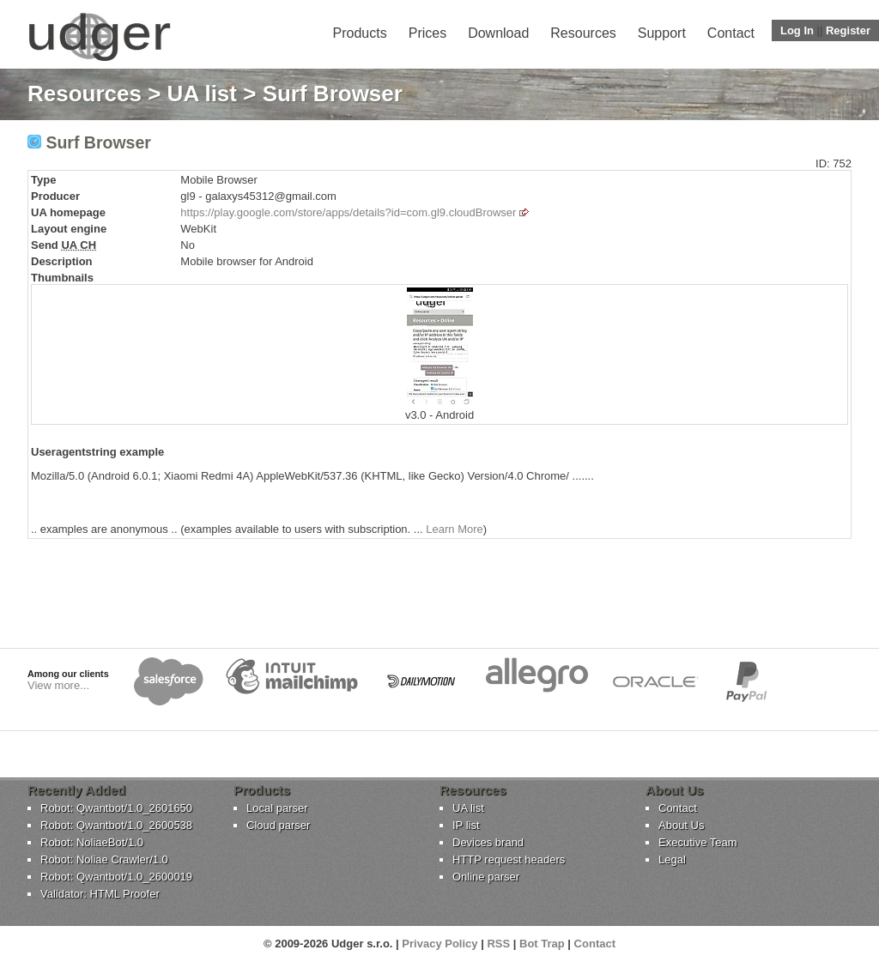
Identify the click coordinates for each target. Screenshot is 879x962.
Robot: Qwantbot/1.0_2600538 (116, 825)
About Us (681, 825)
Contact (731, 33)
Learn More (454, 529)
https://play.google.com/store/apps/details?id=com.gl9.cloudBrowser (348, 212)
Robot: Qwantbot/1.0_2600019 (116, 876)
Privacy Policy (439, 943)
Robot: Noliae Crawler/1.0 (104, 859)
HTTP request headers (508, 859)
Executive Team (697, 842)
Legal (672, 859)
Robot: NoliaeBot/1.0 (91, 842)
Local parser (277, 808)
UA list (202, 93)
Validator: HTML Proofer (100, 893)
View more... (58, 685)
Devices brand (488, 842)
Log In (797, 30)
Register (848, 30)
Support (662, 33)
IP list (466, 825)
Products (360, 33)
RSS (498, 943)
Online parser (485, 876)
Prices (427, 33)
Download (498, 33)
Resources (582, 33)
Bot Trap (542, 943)
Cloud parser (278, 825)
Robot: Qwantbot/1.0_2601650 (116, 808)
